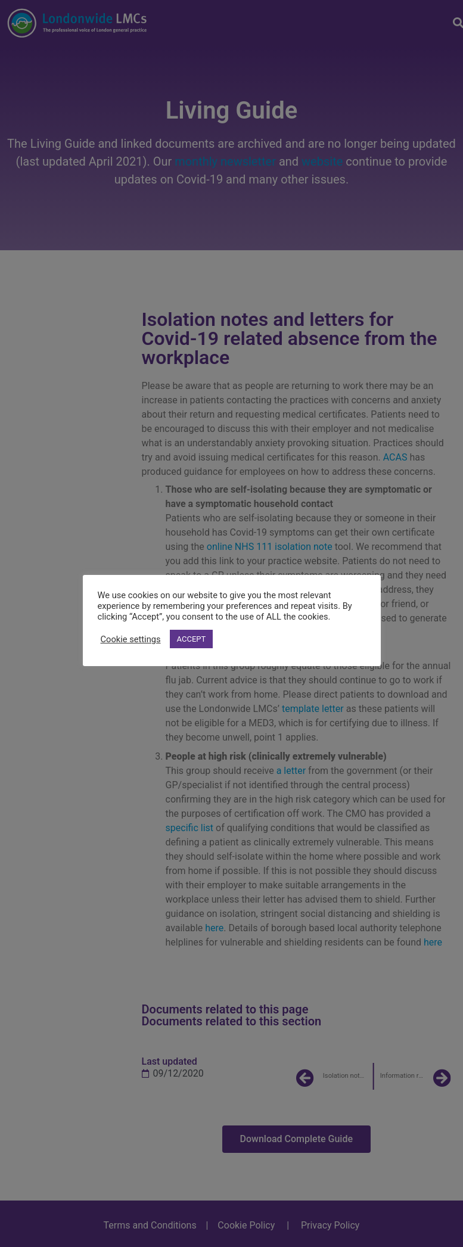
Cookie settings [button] (131, 639)
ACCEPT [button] (191, 639)
